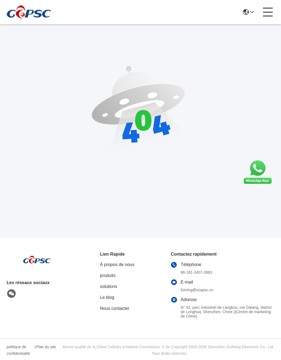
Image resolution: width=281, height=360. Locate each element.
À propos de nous (117, 264)
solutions (108, 286)
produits (108, 275)
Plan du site (46, 347)
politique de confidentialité (18, 350)
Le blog (107, 297)
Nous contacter (115, 308)
